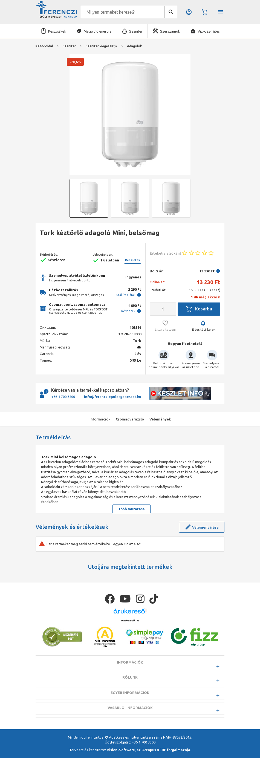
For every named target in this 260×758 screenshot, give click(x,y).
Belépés (189, 12)
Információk (130, 676)
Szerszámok (170, 31)
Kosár (204, 12)
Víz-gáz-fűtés (209, 31)
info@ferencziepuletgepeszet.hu (112, 397)
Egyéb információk (130, 706)
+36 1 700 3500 (63, 397)
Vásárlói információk (130, 721)
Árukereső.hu (130, 634)
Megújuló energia (97, 31)
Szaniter (136, 31)
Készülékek (57, 31)
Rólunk (130, 691)
